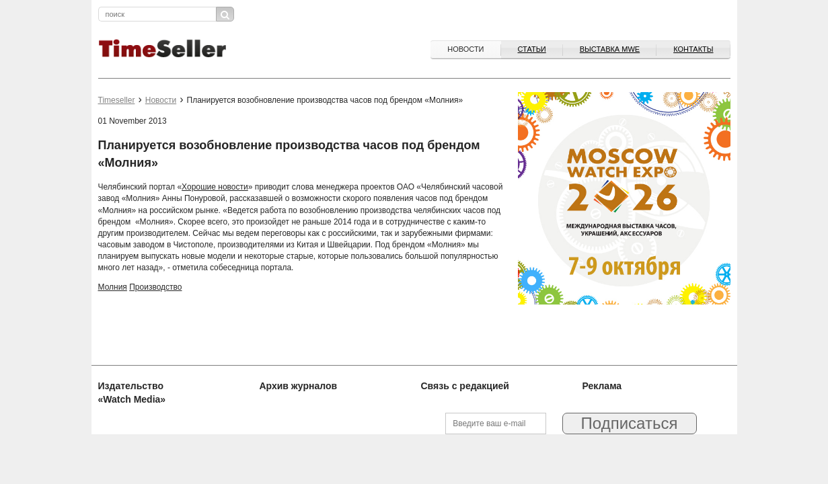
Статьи (532, 49)
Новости (465, 49)
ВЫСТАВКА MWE (610, 49)
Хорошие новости (215, 187)
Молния (112, 287)
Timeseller (116, 100)
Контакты (693, 49)
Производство (155, 287)
